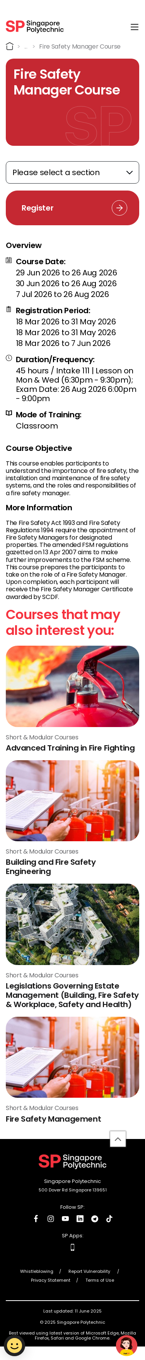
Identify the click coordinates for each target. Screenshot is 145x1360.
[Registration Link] (72, 208)
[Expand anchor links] (72, 172)
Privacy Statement (50, 1280)
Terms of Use (99, 1280)
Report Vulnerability (89, 1271)
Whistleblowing (36, 1271)
